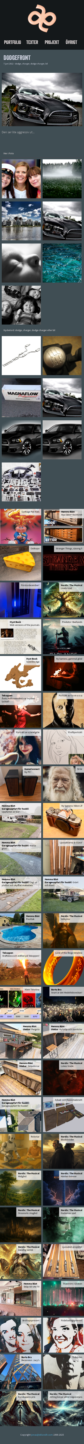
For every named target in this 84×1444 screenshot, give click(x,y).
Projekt (52, 42)
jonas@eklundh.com (42, 1435)
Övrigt (71, 42)
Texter (32, 42)
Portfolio (12, 42)
